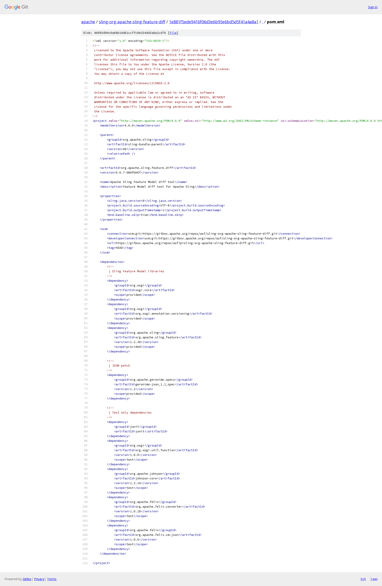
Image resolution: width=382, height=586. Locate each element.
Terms (51, 579)
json (374, 579)
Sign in (373, 7)
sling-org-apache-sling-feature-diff (132, 21)
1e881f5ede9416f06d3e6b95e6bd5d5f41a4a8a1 (213, 21)
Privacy (39, 579)
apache (88, 21)
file (173, 33)
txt (363, 579)
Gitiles (27, 579)
